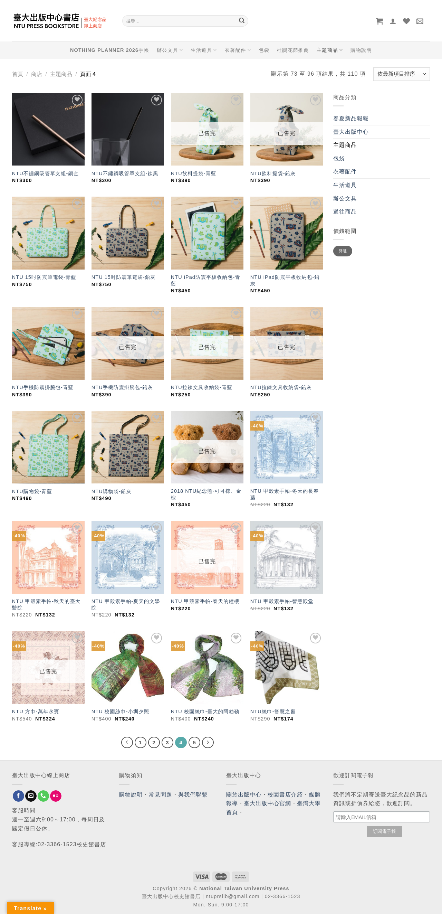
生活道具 (204, 50)
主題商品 (330, 50)
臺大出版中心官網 (267, 803)
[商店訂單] (401, 74)
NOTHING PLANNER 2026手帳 (109, 50)
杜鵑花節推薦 (293, 50)
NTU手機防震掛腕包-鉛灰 (122, 387)
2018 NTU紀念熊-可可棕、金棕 (206, 494)
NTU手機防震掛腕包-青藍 (43, 387)
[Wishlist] (406, 21)
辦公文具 (170, 50)
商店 (36, 74)
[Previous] (127, 742)
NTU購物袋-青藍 (32, 491)
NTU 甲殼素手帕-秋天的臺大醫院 (46, 605)
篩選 (342, 250)
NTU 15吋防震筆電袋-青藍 (44, 277)
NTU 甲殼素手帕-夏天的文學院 (126, 605)
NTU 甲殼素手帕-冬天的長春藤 (284, 494)
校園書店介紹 (285, 795)
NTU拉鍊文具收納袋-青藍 (201, 387)
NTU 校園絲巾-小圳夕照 (121, 711)
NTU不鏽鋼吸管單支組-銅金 (45, 173)
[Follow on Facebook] (18, 796)
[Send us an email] (31, 796)
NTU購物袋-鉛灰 (112, 491)
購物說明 (361, 50)
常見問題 (160, 795)
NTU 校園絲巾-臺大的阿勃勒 (205, 711)
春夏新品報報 (351, 118)
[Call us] (43, 796)
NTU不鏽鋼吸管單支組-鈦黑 (125, 173)
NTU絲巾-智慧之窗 (273, 711)
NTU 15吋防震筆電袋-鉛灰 (124, 277)
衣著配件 (238, 50)
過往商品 (345, 212)
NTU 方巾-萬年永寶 (35, 711)
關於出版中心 (244, 795)
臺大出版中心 (351, 132)
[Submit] (242, 21)
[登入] (393, 21)
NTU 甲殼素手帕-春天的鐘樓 (205, 601)
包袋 (264, 50)
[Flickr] (55, 796)
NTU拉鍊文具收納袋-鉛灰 (281, 387)
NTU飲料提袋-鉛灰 (273, 173)
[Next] (208, 742)
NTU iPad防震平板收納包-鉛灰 (285, 280)
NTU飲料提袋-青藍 (194, 173)
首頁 (17, 74)
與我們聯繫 (193, 795)
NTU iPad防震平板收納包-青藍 (205, 280)
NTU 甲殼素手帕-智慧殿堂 (282, 601)
